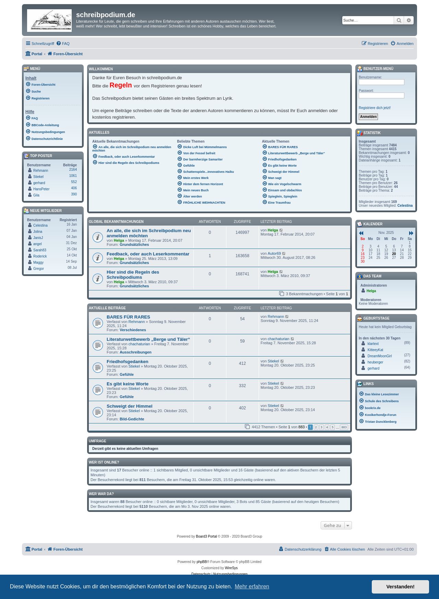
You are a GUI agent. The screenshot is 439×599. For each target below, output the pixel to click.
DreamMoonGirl (380, 356)
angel (37, 244)
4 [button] (327, 427)
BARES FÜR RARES (128, 317)
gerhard (39, 183)
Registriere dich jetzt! (375, 108)
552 (74, 182)
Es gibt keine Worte (128, 383)
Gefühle (127, 374)
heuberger (375, 362)
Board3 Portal (206, 536)
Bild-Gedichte (132, 419)
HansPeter (41, 189)
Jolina (37, 231)
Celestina (40, 225)
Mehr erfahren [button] (252, 586)
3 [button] (321, 427)
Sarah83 (39, 250)
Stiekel (134, 366)
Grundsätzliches (134, 244)
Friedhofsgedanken (128, 361)
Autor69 (274, 253)
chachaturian (139, 344)
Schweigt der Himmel (129, 406)
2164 (73, 169)
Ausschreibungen (136, 352)
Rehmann (137, 322)
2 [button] (316, 427)
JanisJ (38, 238)
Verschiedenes (133, 330)
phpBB (202, 562)
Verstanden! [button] (401, 586)
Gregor (38, 269)
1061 (73, 176)
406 (74, 188)
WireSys (231, 568)
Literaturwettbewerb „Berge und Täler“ (148, 339)
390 (74, 194)
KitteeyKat (375, 350)
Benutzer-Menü (375, 69)
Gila (36, 195)
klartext (373, 344)
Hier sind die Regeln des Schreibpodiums (133, 274)
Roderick (40, 256)
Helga (119, 240)
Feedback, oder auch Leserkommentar (148, 253)
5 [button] (332, 427)
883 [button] (343, 427)
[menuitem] (63, 43)
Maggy (38, 262)
